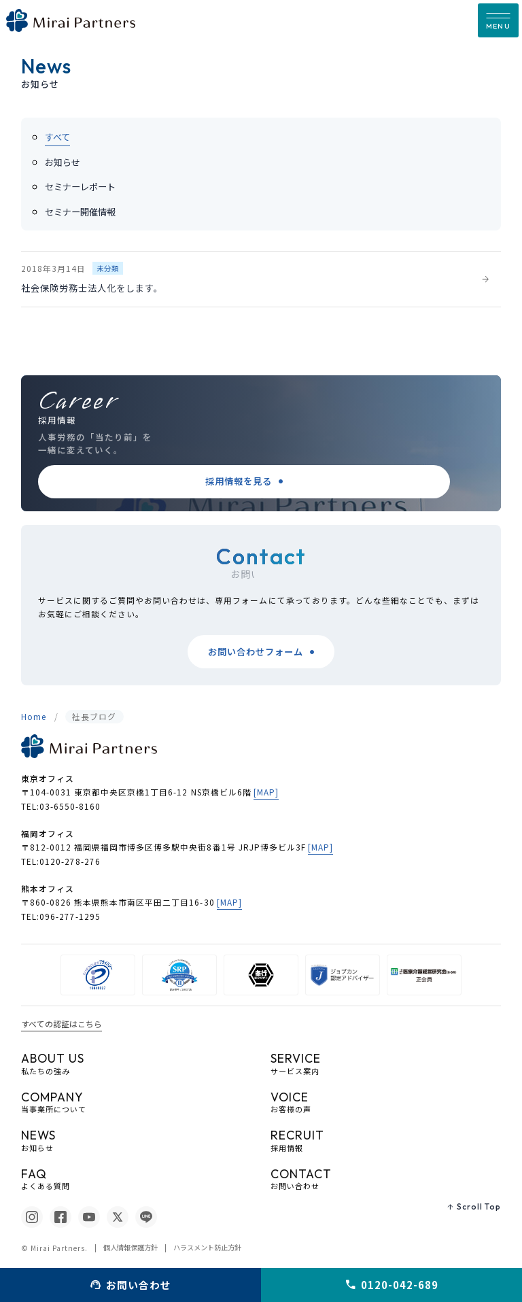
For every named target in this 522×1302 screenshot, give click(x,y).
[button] (498, 20)
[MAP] (266, 792)
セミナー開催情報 (80, 211)
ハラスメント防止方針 (207, 1248)
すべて (57, 137)
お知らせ (62, 162)
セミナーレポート (80, 186)
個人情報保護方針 (130, 1248)
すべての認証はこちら (61, 1023)
